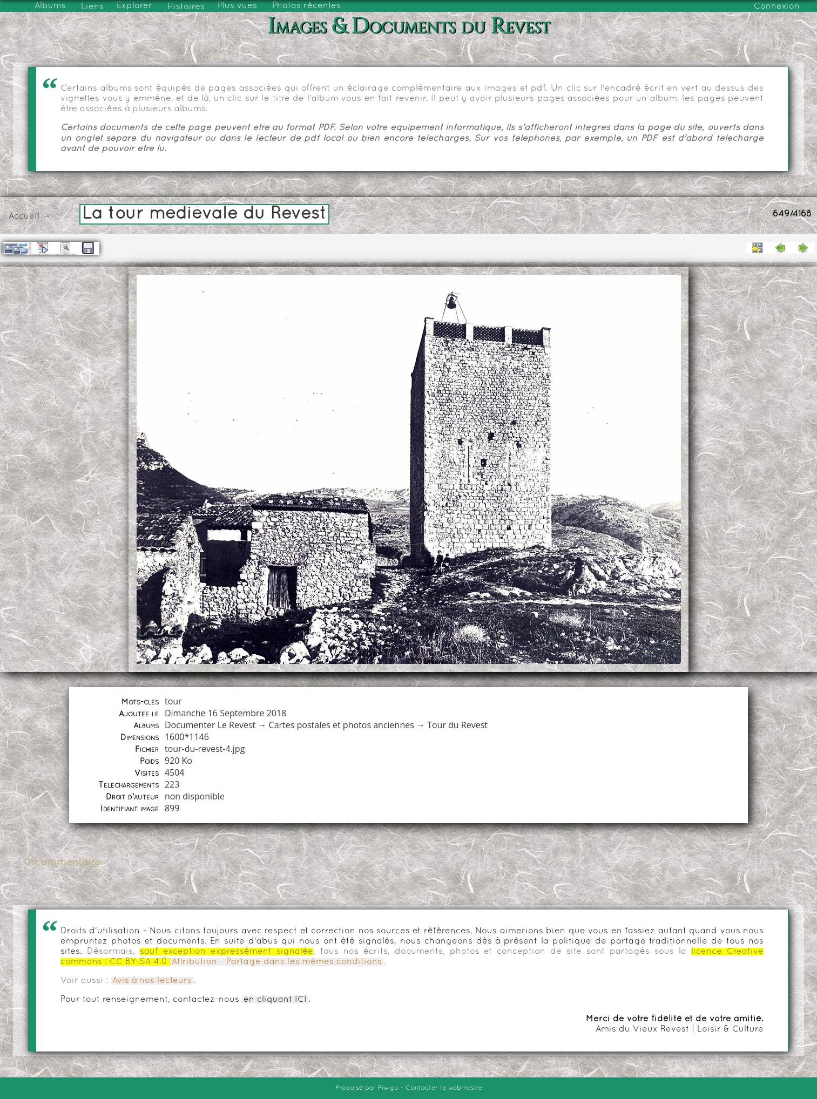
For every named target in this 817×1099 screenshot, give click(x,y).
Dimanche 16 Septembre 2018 (225, 713)
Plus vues (237, 6)
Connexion (777, 6)
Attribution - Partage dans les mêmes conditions (277, 962)
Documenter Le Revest (210, 725)
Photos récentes (306, 6)
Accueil (24, 216)
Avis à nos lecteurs (152, 981)
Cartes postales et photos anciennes (341, 725)
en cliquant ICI (275, 999)
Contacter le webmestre (444, 1088)
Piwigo (388, 1088)
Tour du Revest (457, 725)
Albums (50, 6)
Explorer (134, 6)
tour (173, 701)
